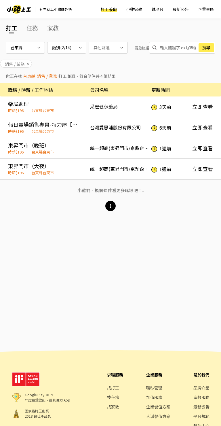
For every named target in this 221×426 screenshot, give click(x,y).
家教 (53, 28)
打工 (11, 28)
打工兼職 (109, 9)
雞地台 (157, 9)
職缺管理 (154, 388)
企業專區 (206, 9)
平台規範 (201, 416)
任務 (32, 28)
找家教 (113, 407)
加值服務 (154, 397)
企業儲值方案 (158, 407)
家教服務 (201, 397)
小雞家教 (134, 9)
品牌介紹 (201, 388)
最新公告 (181, 9)
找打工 (113, 388)
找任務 (113, 397)
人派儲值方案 (158, 416)
